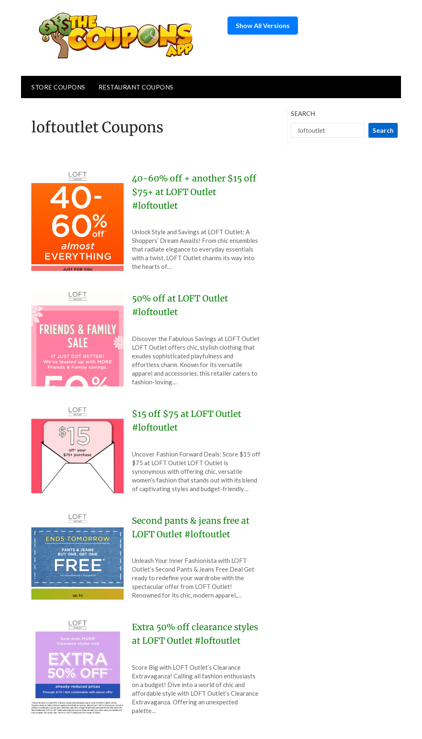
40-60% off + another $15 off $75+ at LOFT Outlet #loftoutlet (190, 191)
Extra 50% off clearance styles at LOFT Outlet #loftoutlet (184, 640)
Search (303, 113)
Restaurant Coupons (135, 87)
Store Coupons (58, 87)
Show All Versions (263, 25)
